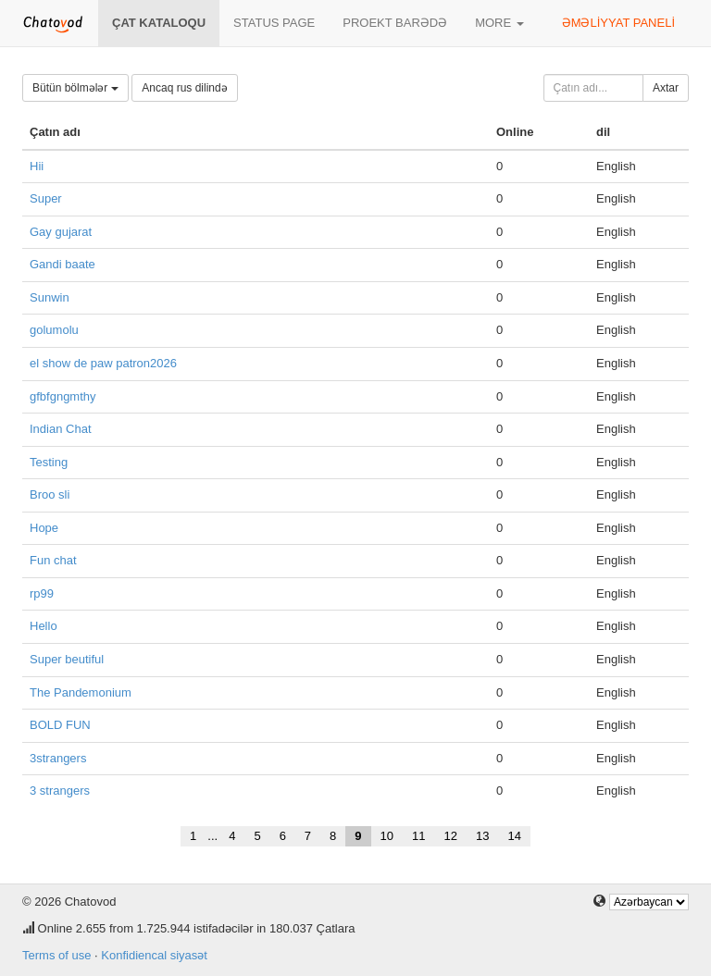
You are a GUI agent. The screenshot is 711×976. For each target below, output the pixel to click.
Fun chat (53, 560)
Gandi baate (62, 264)
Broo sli (49, 494)
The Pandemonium (80, 692)
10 (386, 836)
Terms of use (56, 955)
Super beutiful (67, 659)
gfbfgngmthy (63, 396)
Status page (274, 23)
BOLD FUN (60, 725)
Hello (43, 626)
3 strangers (60, 790)
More (499, 23)
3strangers (58, 758)
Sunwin (49, 297)
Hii (37, 166)
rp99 (42, 593)
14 (513, 836)
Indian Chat (61, 429)
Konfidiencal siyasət (154, 955)
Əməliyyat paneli (618, 23)
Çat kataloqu (159, 23)
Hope (44, 528)
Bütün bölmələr (75, 87)
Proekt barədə (395, 23)
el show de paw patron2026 (103, 363)
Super (46, 198)
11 (418, 836)
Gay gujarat (61, 232)
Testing (49, 462)
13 (482, 836)
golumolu (54, 330)
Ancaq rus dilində (184, 87)
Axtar (666, 87)
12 (450, 836)
